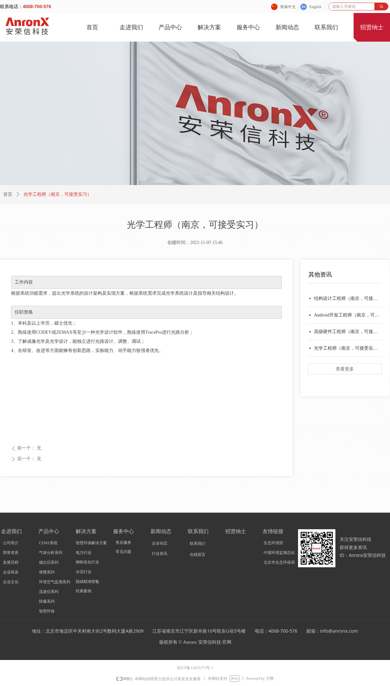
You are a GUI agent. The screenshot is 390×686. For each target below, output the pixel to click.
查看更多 (345, 368)
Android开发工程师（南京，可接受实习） (348, 315)
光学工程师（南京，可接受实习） (348, 348)
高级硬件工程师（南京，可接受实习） (348, 331)
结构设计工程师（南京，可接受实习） (348, 298)
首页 (7, 194)
